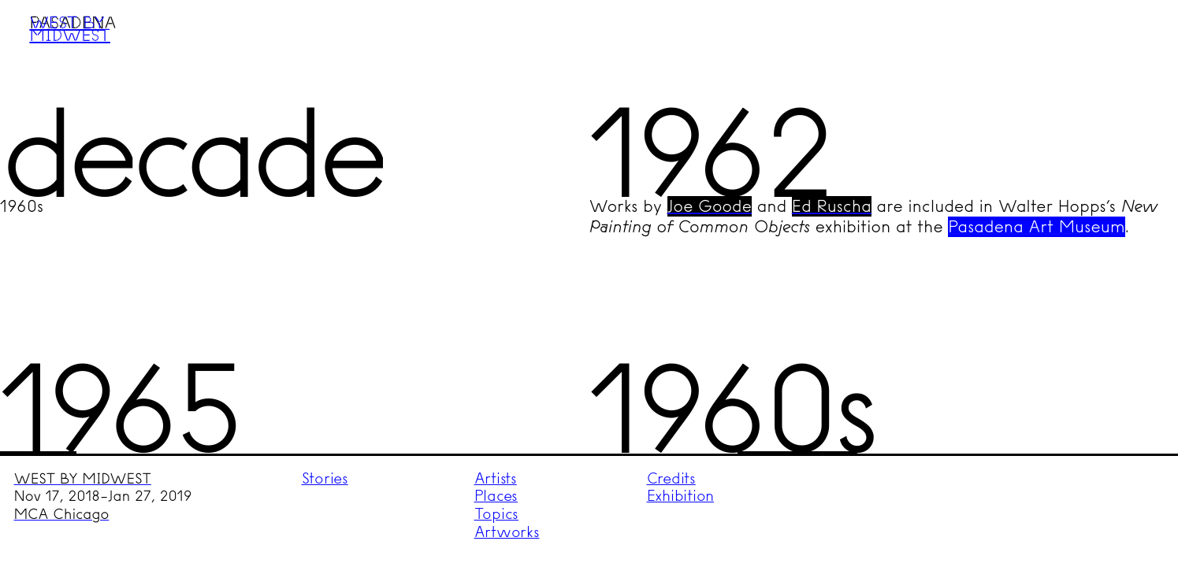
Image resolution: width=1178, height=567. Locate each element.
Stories (325, 478)
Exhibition (681, 496)
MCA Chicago (62, 514)
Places (496, 496)
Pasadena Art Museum (1036, 227)
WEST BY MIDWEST (82, 478)
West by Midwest (69, 28)
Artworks (507, 532)
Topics (496, 514)
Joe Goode (709, 206)
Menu (1135, 42)
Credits (671, 478)
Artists (495, 478)
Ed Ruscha (831, 206)
